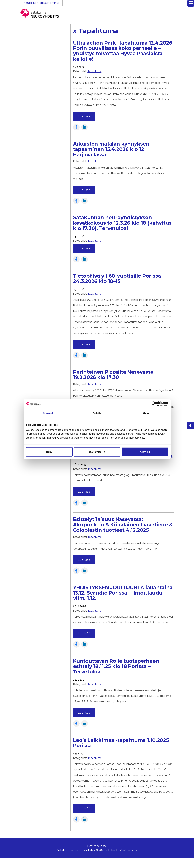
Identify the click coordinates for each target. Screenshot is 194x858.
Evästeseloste (97, 846)
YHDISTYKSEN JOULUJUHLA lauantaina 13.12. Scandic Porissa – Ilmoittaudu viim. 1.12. (123, 592)
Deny (49, 451)
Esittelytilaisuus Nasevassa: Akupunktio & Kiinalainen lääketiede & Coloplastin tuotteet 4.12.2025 (123, 524)
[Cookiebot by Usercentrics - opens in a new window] (154, 403)
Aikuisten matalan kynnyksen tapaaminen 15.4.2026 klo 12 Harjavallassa (111, 149)
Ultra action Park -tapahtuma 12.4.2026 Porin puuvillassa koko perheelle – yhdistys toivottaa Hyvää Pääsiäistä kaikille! (122, 51)
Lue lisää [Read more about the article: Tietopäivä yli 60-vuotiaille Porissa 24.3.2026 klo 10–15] (84, 344)
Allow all (145, 451)
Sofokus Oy (129, 850)
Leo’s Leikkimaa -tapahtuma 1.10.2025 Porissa (121, 743)
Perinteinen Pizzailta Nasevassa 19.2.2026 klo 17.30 (113, 374)
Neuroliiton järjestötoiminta (41, 2)
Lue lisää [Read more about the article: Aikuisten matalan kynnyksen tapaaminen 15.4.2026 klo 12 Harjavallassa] (84, 190)
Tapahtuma (94, 71)
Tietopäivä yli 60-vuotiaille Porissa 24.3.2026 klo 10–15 (117, 278)
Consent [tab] (48, 413)
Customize (97, 451)
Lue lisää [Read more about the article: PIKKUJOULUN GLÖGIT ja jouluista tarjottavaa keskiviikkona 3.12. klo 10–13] (84, 491)
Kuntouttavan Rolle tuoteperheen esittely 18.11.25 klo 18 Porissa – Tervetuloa (116, 666)
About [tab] (146, 413)
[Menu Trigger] (190, 3)
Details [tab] (97, 413)
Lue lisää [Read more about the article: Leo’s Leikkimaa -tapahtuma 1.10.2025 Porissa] (84, 808)
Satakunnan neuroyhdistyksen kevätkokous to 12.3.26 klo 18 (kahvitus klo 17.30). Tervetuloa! (122, 223)
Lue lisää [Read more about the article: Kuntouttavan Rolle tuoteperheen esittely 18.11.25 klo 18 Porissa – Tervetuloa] (84, 712)
